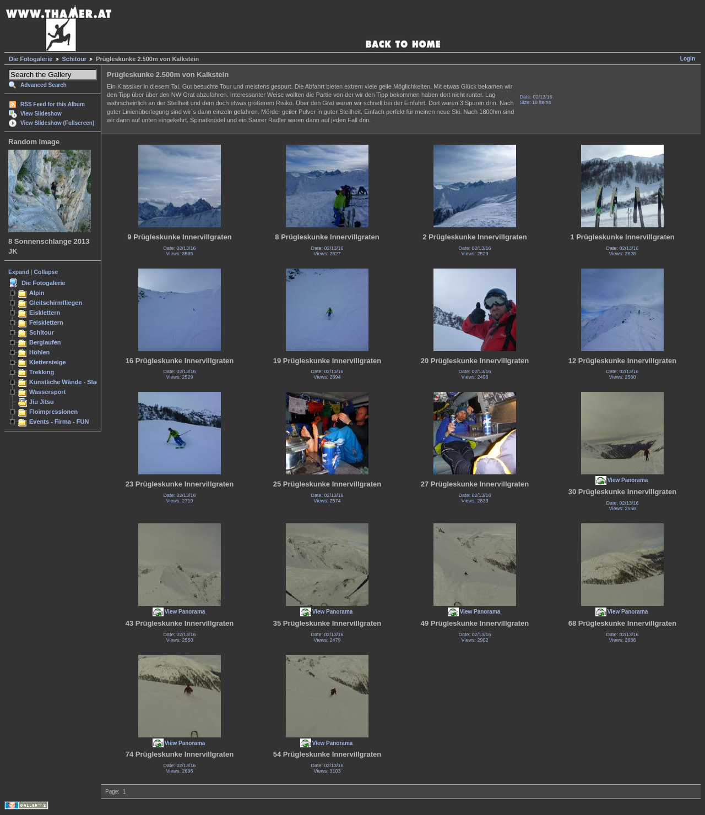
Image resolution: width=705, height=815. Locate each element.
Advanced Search (43, 85)
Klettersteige (47, 362)
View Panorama (628, 480)
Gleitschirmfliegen (55, 302)
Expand (18, 272)
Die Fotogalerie (30, 59)
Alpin (37, 292)
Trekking (41, 372)
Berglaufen (45, 342)
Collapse (46, 272)
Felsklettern (46, 322)
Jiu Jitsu (41, 401)
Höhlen (39, 352)
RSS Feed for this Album (52, 104)
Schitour (74, 59)
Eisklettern (44, 312)
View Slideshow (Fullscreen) (57, 123)
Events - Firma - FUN (59, 421)
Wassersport (47, 392)
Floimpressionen (53, 411)
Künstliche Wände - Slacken (69, 382)
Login (687, 59)
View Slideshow (41, 114)
